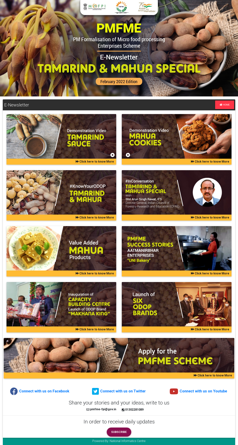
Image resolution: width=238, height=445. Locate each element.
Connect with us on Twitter (119, 391)
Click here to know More (95, 161)
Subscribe (119, 432)
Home (225, 104)
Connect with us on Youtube (198, 391)
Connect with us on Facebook (39, 391)
